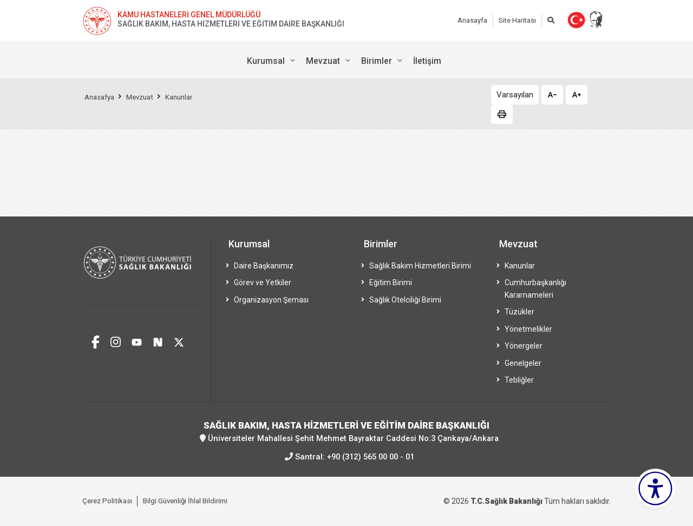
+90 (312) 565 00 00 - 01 (370, 456)
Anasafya (101, 97)
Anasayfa (472, 20)
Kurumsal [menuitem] (266, 61)
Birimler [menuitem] (376, 61)
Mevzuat (145, 97)
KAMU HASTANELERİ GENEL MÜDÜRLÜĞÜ (188, 14)
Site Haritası (517, 20)
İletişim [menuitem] (427, 61)
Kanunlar (187, 97)
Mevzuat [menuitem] (323, 61)
